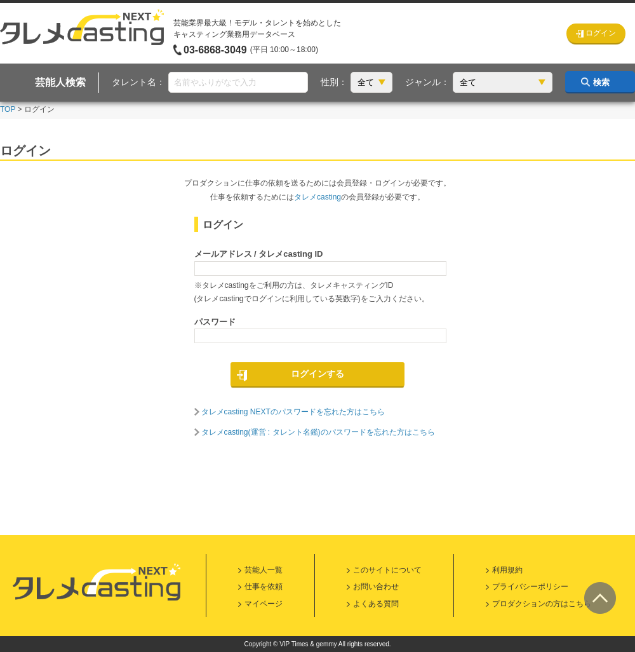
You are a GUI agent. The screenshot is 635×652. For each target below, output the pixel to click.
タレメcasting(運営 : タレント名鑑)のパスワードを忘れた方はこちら (318, 432)
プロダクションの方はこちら (541, 603)
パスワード (215, 322)
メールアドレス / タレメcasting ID (258, 254)
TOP (7, 109)
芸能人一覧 (263, 570)
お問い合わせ (376, 586)
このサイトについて (387, 570)
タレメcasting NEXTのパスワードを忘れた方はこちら (293, 411)
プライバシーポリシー (530, 586)
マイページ (263, 603)
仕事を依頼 (263, 586)
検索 (601, 82)
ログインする (317, 374)
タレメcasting (317, 197)
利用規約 (507, 570)
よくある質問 (376, 603)
